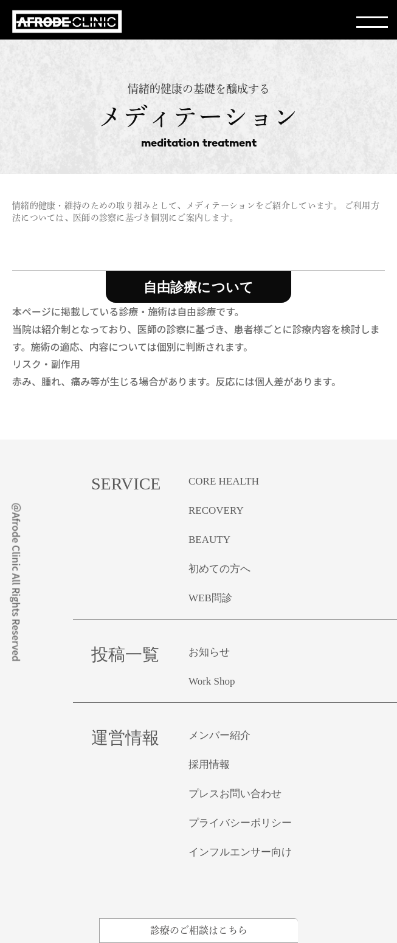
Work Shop (211, 681)
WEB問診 (210, 598)
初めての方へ (219, 569)
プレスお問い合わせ (234, 794)
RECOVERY (216, 510)
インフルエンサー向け (240, 852)
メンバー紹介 (219, 735)
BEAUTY (209, 539)
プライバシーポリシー (240, 823)
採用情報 (209, 764)
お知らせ (209, 652)
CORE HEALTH (223, 481)
